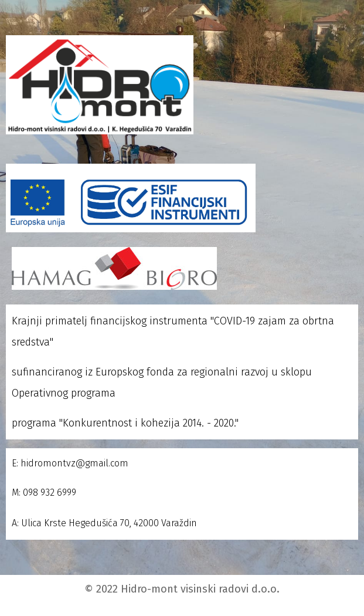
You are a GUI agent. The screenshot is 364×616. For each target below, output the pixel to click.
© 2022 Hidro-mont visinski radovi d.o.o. (182, 589)
